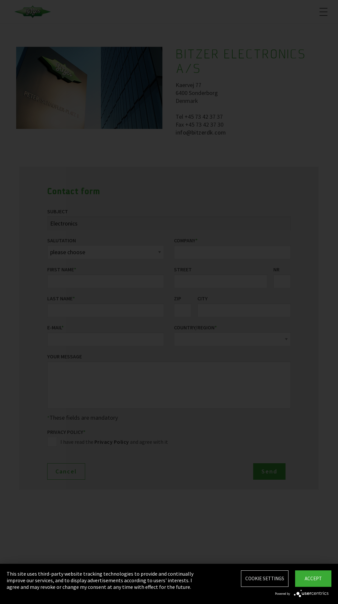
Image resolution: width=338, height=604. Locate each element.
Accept (313, 578)
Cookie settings (264, 578)
